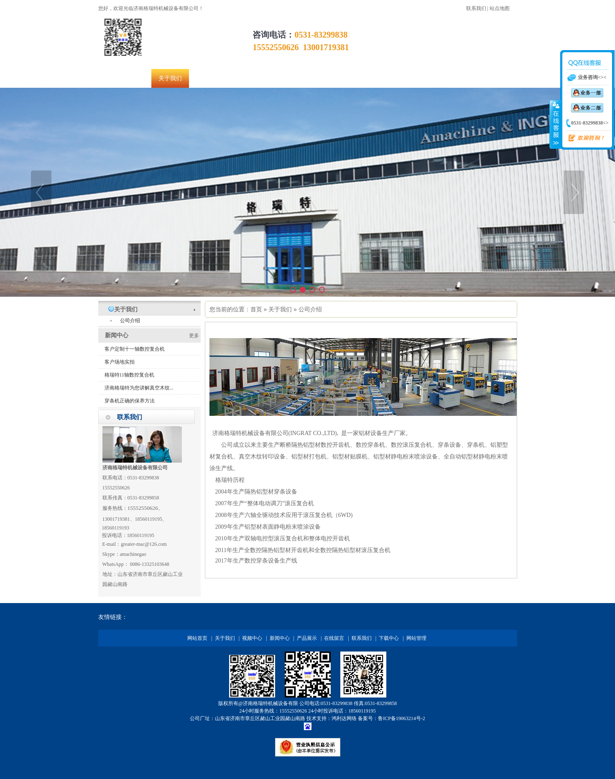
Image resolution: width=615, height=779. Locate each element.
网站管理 (416, 638)
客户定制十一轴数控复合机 (135, 349)
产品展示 (307, 638)
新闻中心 (280, 638)
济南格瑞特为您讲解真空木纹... (139, 388)
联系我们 (476, 8)
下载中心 (389, 638)
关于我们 (280, 309)
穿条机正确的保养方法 (130, 401)
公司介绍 (310, 309)
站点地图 (500, 8)
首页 (256, 309)
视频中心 (252, 638)
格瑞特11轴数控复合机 (130, 375)
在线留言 (334, 638)
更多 (194, 336)
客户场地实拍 (120, 362)
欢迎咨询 (583, 138)
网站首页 (197, 638)
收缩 (555, 124)
